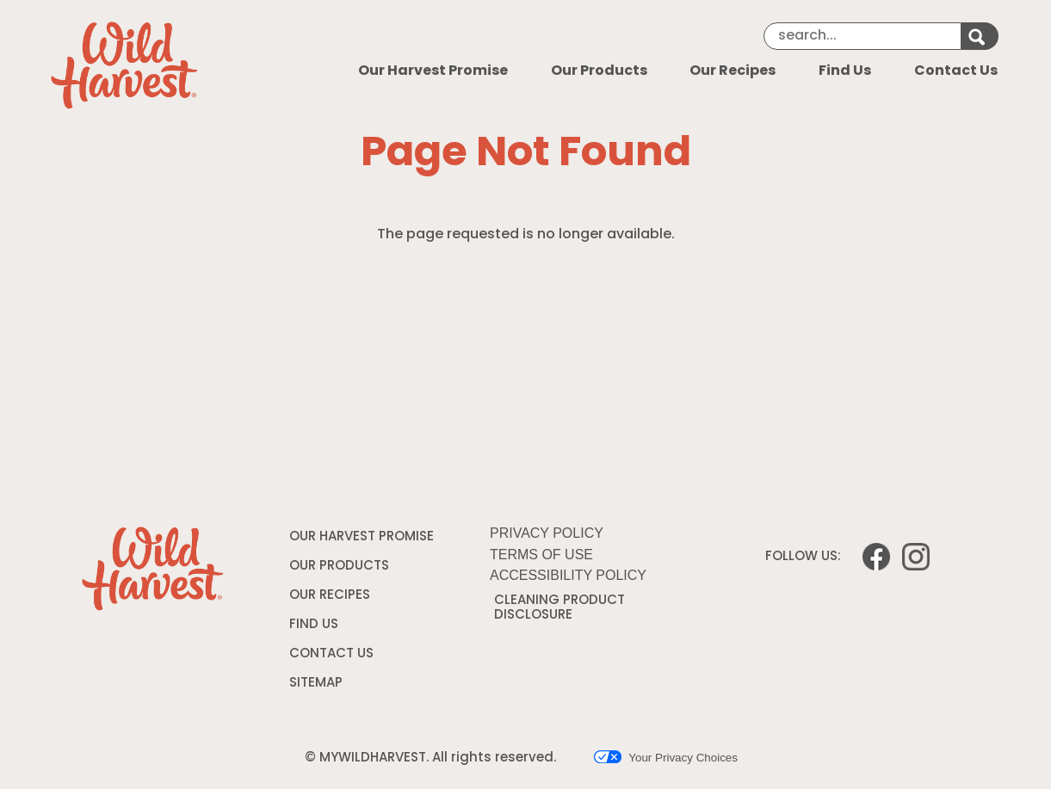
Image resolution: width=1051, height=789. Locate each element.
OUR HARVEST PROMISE (361, 537)
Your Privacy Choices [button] (666, 757)
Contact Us (956, 71)
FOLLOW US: (803, 557)
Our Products (599, 71)
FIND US (313, 625)
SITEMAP (316, 683)
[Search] (862, 36)
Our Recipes (732, 71)
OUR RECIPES (329, 595)
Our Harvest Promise (433, 71)
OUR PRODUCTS (339, 566)
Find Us (845, 71)
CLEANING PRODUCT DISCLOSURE (559, 611)
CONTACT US (331, 654)
